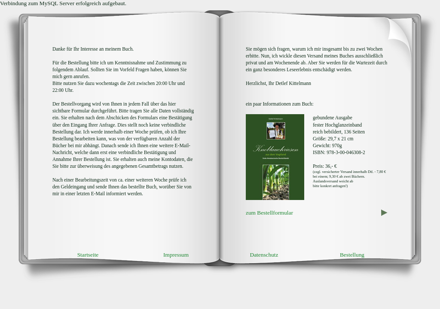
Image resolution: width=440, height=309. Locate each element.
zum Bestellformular (269, 212)
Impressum (176, 254)
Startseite (88, 254)
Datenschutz (264, 254)
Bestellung (352, 254)
